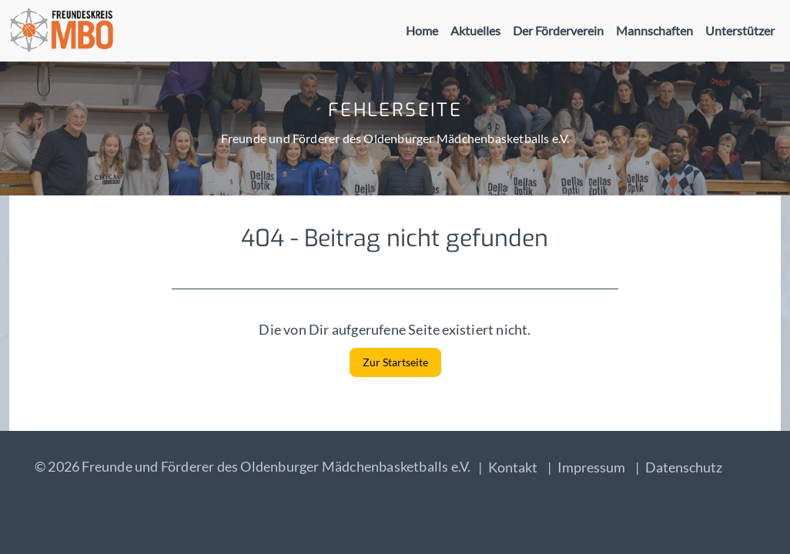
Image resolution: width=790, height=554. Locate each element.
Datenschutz (683, 467)
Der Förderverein (558, 30)
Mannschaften (654, 30)
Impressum (591, 467)
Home (422, 30)
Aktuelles (475, 30)
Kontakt (512, 467)
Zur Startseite (395, 362)
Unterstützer (740, 30)
